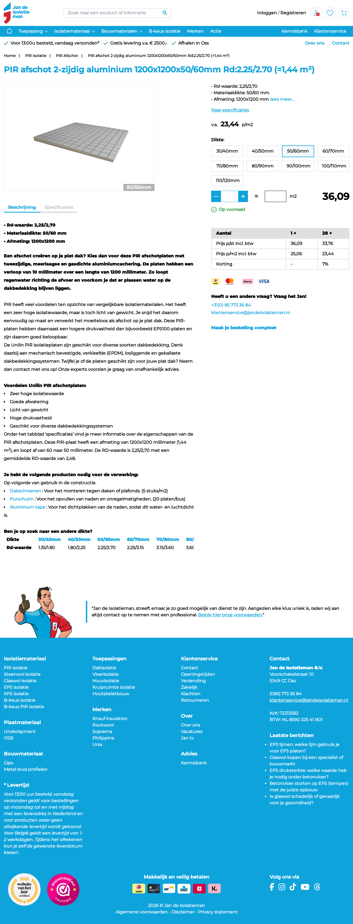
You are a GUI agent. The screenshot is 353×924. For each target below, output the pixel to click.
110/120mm (228, 180)
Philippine (103, 738)
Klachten (190, 693)
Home (9, 55)
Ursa (97, 744)
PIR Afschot (67, 55)
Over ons (314, 43)
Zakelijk (189, 687)
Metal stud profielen (26, 769)
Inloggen (267, 12)
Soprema (102, 731)
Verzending (193, 680)
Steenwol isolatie (22, 674)
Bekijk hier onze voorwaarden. (230, 614)
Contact (340, 43)
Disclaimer (183, 912)
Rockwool (103, 725)
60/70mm (138, 539)
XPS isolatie (16, 693)
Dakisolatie (104, 667)
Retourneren (195, 700)
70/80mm (167, 539)
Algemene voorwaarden (142, 912)
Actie (215, 31)
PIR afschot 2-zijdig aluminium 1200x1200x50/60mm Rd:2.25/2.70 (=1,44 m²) (159, 55)
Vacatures (191, 731)
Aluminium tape (27, 507)
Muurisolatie (105, 680)
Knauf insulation (109, 718)
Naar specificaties (230, 110)
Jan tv (187, 738)
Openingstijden (198, 674)
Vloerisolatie (105, 674)
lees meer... (282, 99)
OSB (8, 738)
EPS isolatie (16, 687)
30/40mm (49, 539)
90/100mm (298, 166)
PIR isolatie (35, 55)
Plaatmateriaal (22, 722)
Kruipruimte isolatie (113, 687)
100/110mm (334, 166)
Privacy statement (218, 912)
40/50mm (79, 539)
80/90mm (263, 166)
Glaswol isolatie (20, 680)
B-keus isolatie (164, 31)
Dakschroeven (25, 490)
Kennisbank (295, 31)
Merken (195, 31)
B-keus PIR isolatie (24, 706)
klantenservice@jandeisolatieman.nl (250, 312)
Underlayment (20, 731)
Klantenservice (330, 31)
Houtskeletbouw (110, 693)
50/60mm (109, 539)
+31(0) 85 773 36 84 (231, 305)
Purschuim (21, 499)
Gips (8, 762)
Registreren (293, 12)
